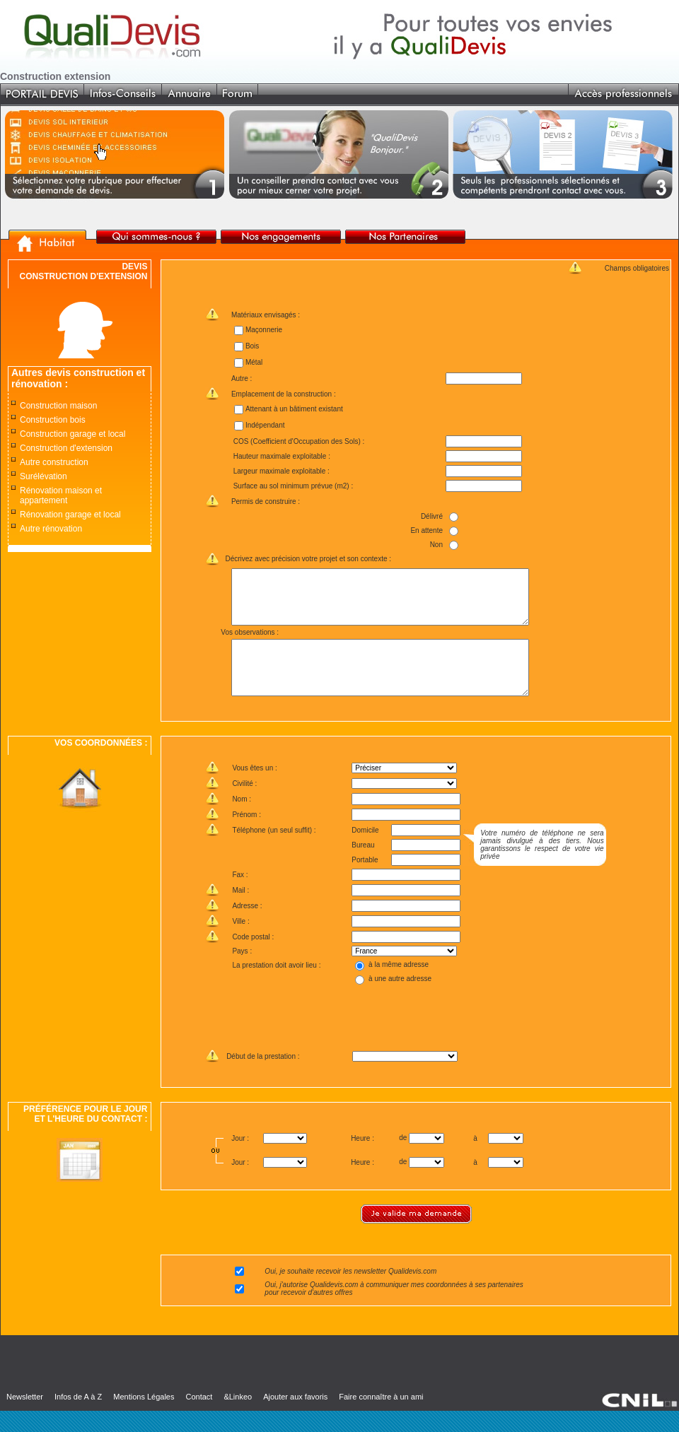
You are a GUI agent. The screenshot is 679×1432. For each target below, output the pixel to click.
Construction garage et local (72, 434)
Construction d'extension (66, 448)
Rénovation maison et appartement (61, 495)
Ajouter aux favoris (295, 1418)
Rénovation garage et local (70, 515)
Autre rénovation (51, 529)
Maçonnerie (263, 330)
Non (435, 544)
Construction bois (53, 420)
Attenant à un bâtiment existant (293, 409)
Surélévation (43, 476)
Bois (251, 346)
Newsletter (24, 1418)
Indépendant (264, 425)
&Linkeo (238, 1418)
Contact (198, 1418)
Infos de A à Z (78, 1418)
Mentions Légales (143, 1418)
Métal (253, 362)
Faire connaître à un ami (381, 1418)
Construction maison (58, 406)
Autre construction (54, 462)
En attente (426, 530)
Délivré (432, 516)
